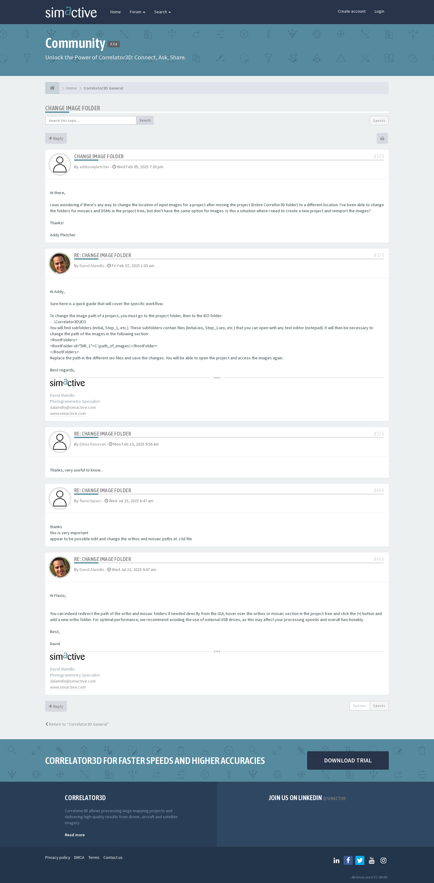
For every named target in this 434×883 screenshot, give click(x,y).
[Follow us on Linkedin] (336, 860)
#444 (379, 490)
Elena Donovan (93, 444)
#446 (379, 559)
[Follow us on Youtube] (371, 860)
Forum (137, 11)
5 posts (379, 120)
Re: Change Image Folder (102, 255)
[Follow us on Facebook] (348, 860)
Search (162, 11)
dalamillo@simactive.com (73, 407)
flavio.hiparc (91, 500)
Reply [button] (56, 138)
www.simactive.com (68, 413)
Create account (352, 11)
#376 (379, 433)
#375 (379, 255)
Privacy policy (57, 857)
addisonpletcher (94, 166)
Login (379, 11)
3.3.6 (113, 44)
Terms (93, 857)
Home (115, 11)
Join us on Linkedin (307, 798)
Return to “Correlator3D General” (77, 724)
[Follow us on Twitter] (359, 860)
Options (359, 705)
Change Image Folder (72, 108)
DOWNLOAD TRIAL (348, 760)
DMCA (79, 857)
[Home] (52, 88)
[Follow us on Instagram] (383, 860)
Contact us (113, 857)
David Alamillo (92, 265)
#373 (379, 156)
